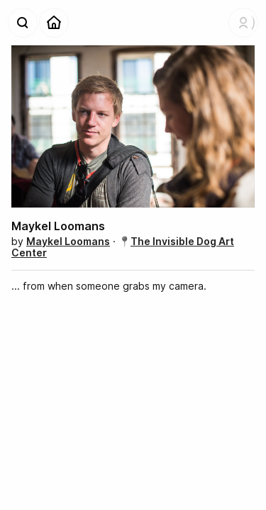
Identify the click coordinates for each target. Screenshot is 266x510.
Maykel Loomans (68, 241)
